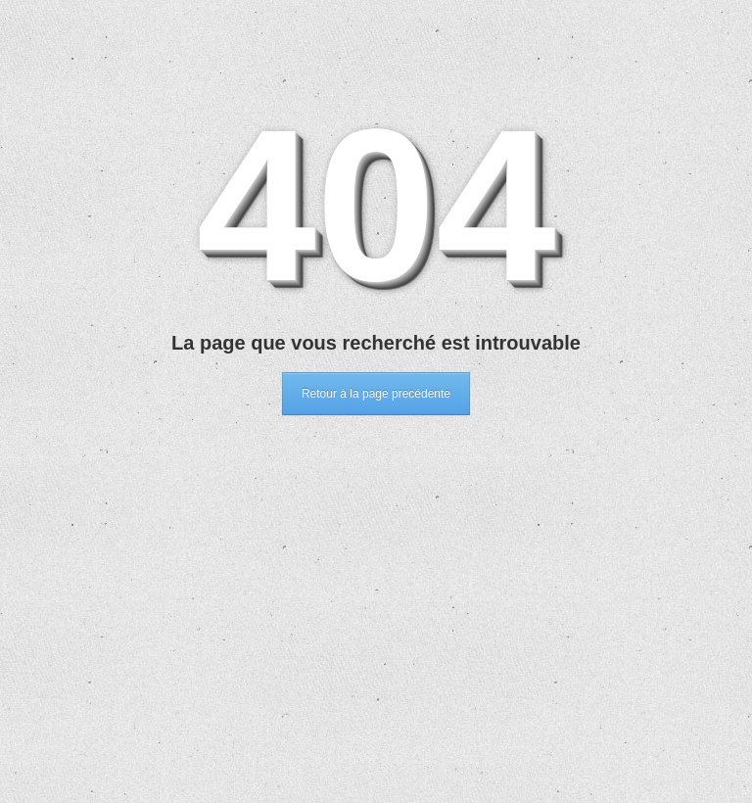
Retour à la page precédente (376, 394)
